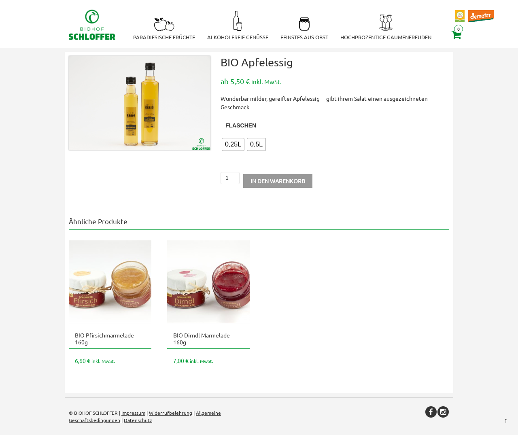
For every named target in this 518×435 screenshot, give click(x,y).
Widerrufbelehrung (170, 413)
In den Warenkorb (278, 181)
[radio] (233, 144)
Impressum (133, 413)
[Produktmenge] (230, 178)
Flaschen (240, 125)
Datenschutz (138, 420)
